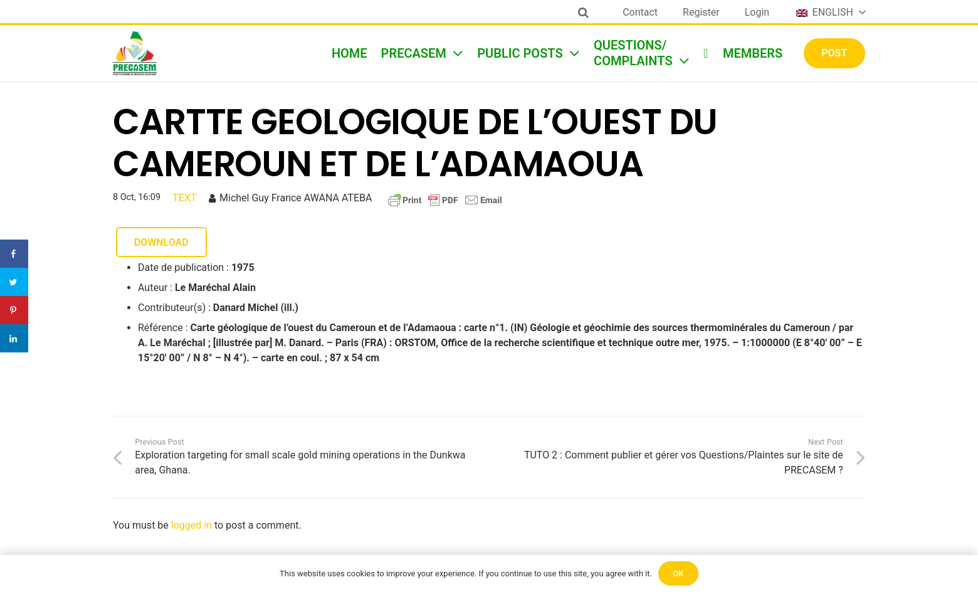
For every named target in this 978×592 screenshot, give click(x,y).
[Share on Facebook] (14, 254)
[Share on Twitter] (14, 282)
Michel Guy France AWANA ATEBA (295, 198)
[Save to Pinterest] (14, 310)
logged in (191, 525)
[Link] (135, 53)
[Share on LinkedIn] (14, 338)
